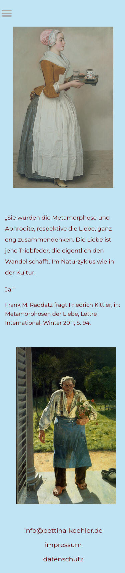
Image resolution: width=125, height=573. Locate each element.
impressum (63, 545)
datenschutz (63, 559)
